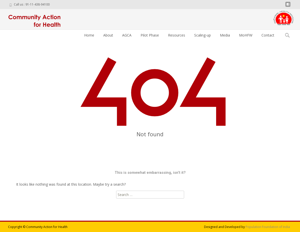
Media (225, 35)
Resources (176, 35)
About (108, 35)
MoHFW (245, 35)
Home (89, 35)
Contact (267, 35)
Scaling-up (202, 35)
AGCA (126, 35)
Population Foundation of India (268, 227)
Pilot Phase (150, 35)
